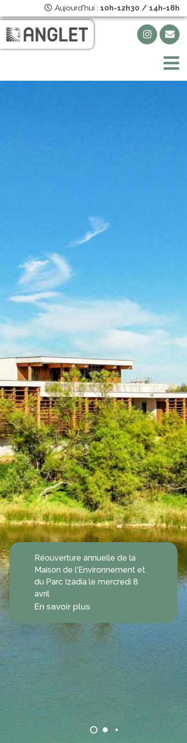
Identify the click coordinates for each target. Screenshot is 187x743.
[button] (93, 730)
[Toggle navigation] (171, 63)
